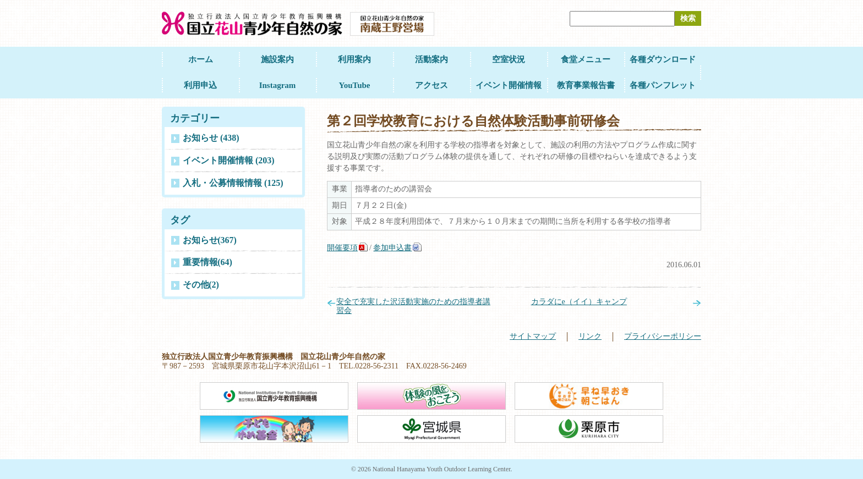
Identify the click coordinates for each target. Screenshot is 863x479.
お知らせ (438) (211, 137)
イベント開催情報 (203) (229, 160)
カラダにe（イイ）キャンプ (579, 302)
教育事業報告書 (586, 85)
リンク (590, 336)
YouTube (354, 85)
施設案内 (277, 59)
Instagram (277, 85)
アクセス (431, 85)
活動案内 (431, 59)
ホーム (200, 59)
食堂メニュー (585, 59)
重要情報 (207, 262)
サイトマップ (533, 336)
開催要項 (342, 248)
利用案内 (354, 59)
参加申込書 (392, 248)
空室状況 (508, 59)
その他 (201, 284)
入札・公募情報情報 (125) (233, 183)
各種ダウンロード (663, 59)
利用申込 (200, 85)
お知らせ (210, 240)
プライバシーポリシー (662, 336)
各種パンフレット (663, 85)
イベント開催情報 (509, 85)
